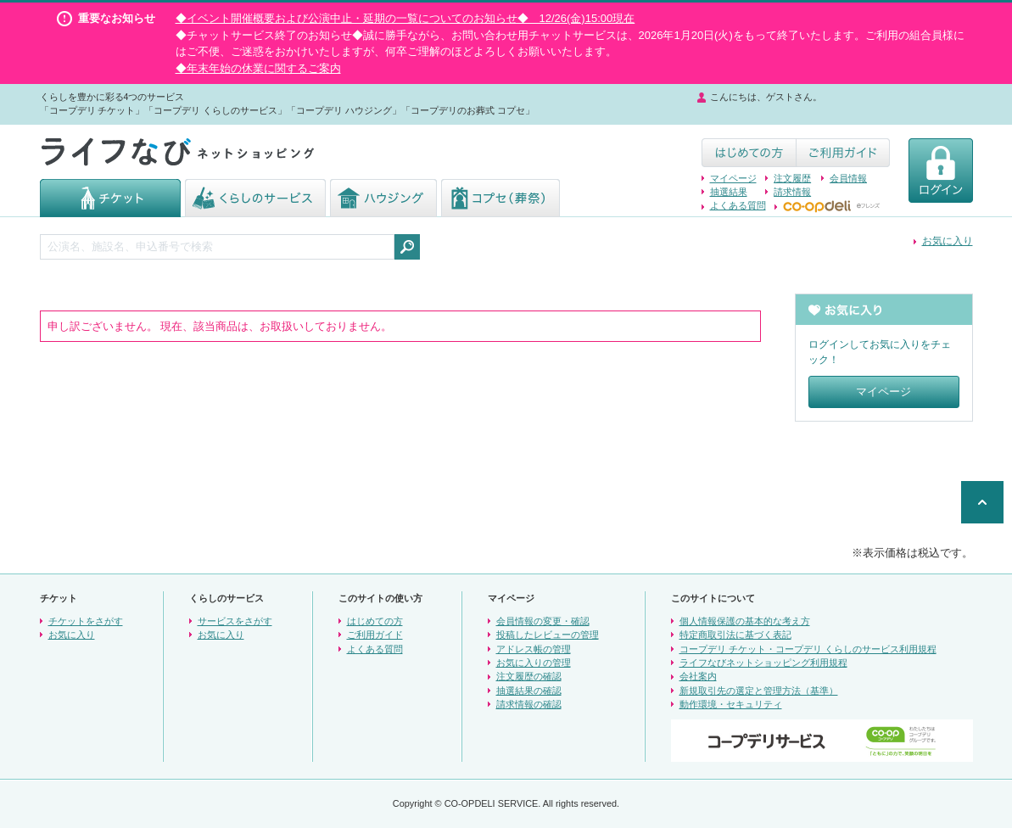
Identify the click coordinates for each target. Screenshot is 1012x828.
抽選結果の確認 (529, 690)
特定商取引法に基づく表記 (735, 634)
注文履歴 (792, 178)
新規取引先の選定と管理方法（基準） (758, 690)
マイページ (733, 178)
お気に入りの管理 (533, 662)
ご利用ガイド (375, 634)
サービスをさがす (235, 621)
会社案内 (698, 676)
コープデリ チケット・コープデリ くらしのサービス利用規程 (808, 649)
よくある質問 (738, 205)
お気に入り (947, 241)
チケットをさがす (85, 621)
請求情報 (792, 192)
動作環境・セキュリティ (730, 704)
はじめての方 (375, 621)
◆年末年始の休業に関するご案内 (258, 68)
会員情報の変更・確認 (543, 621)
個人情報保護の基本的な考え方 (744, 621)
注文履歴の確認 (529, 676)
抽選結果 (728, 192)
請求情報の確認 (529, 704)
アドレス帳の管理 (533, 649)
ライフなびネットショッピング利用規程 (763, 662)
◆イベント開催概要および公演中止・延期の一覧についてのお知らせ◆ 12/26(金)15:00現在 (405, 18)
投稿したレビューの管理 (547, 634)
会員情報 (848, 178)
